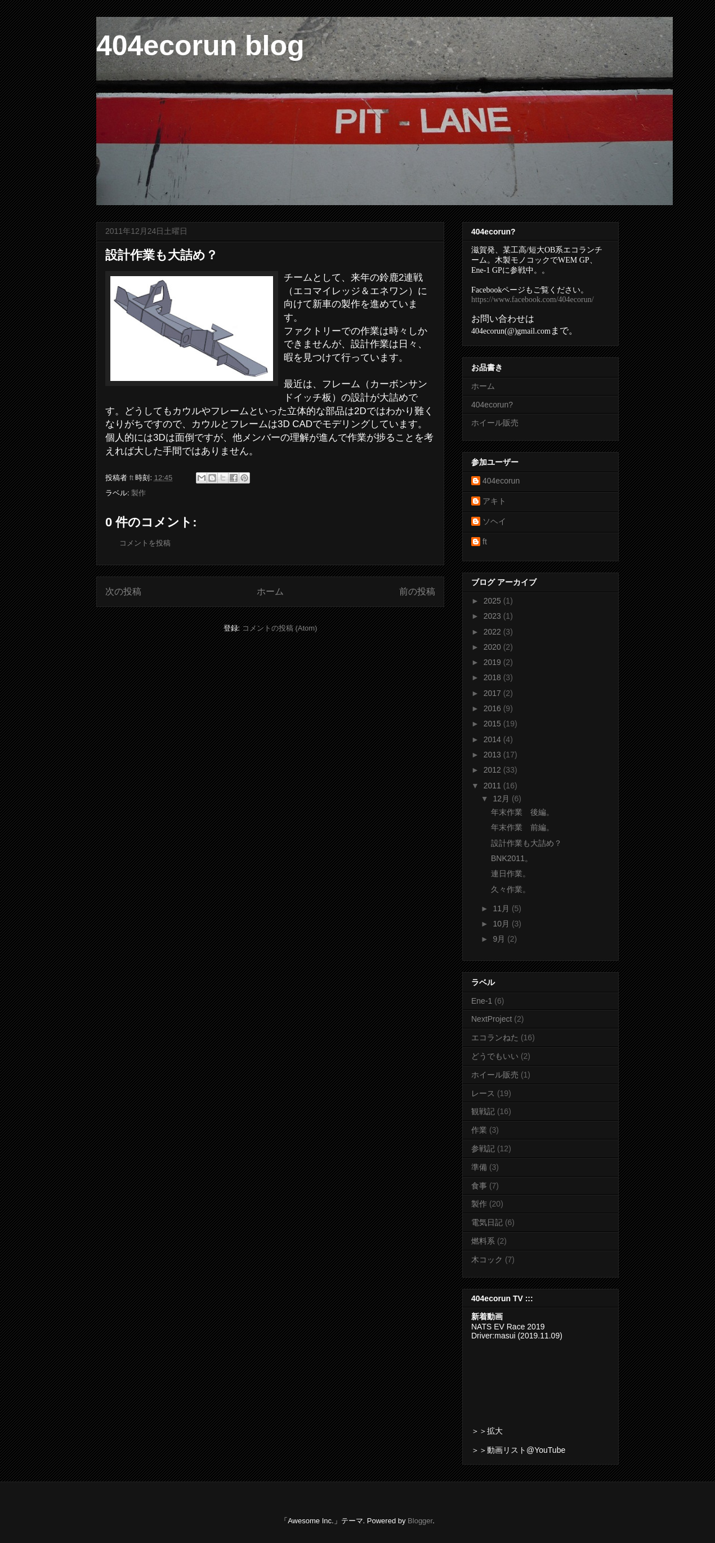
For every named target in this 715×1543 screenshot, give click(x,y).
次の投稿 (123, 591)
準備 (479, 1167)
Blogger (420, 1521)
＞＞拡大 (487, 1430)
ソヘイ (494, 521)
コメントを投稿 (145, 543)
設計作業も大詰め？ (526, 843)
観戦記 (483, 1111)
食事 (479, 1185)
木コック (487, 1259)
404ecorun (501, 480)
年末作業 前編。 (522, 827)
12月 (502, 798)
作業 (479, 1129)
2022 (493, 631)
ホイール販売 (495, 422)
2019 (493, 662)
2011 (493, 785)
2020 (493, 646)
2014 (493, 739)
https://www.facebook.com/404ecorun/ (532, 299)
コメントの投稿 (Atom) (280, 628)
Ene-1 (481, 1000)
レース (483, 1093)
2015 (493, 723)
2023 (493, 615)
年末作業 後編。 (522, 812)
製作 (138, 493)
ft (484, 541)
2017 (493, 693)
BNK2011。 (512, 858)
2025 (493, 600)
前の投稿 (417, 591)
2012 (493, 769)
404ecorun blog (200, 45)
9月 (500, 938)
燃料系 (483, 1240)
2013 (493, 754)
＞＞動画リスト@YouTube (518, 1450)
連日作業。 (510, 873)
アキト (494, 501)
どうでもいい (495, 1056)
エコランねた (495, 1037)
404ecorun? (492, 404)
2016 (493, 708)
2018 (493, 677)
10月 (502, 923)
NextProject (491, 1018)
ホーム (270, 591)
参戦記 (483, 1148)
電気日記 (487, 1222)
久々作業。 (510, 889)
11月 (502, 908)
